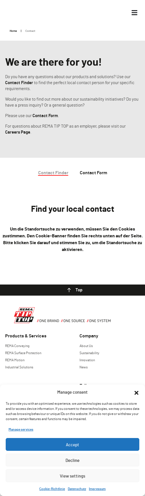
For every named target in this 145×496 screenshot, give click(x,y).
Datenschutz (77, 489)
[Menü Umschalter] (134, 12)
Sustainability (89, 353)
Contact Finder (19, 82)
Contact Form (45, 115)
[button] (136, 392)
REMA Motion (14, 360)
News (83, 367)
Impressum (97, 489)
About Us (86, 346)
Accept (72, 444)
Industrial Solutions (19, 367)
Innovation (87, 360)
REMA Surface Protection (23, 353)
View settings (72, 475)
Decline (72, 460)
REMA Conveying (17, 346)
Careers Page (17, 131)
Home (13, 30)
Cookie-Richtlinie (52, 489)
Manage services (21, 429)
